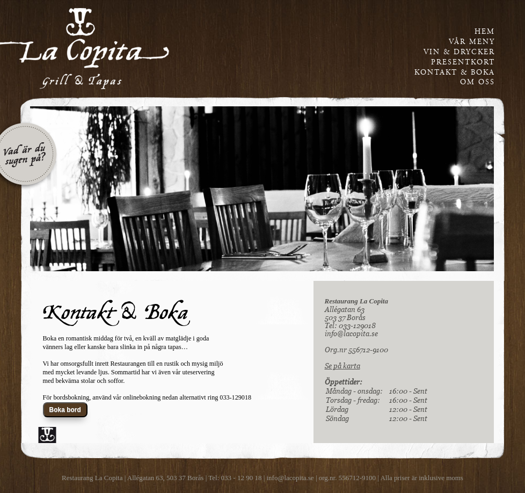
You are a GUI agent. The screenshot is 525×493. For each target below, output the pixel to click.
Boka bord (65, 410)
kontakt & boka (454, 72)
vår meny (472, 42)
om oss (477, 82)
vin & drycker (459, 52)
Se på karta (342, 366)
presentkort (463, 62)
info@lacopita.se (351, 334)
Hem (485, 31)
